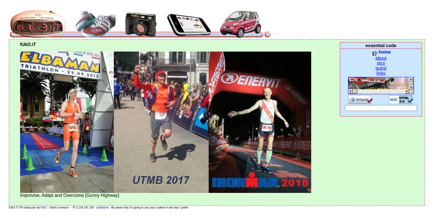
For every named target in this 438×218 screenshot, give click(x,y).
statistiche (103, 207)
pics (381, 63)
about (381, 58)
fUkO (44, 207)
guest (380, 68)
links (381, 73)
